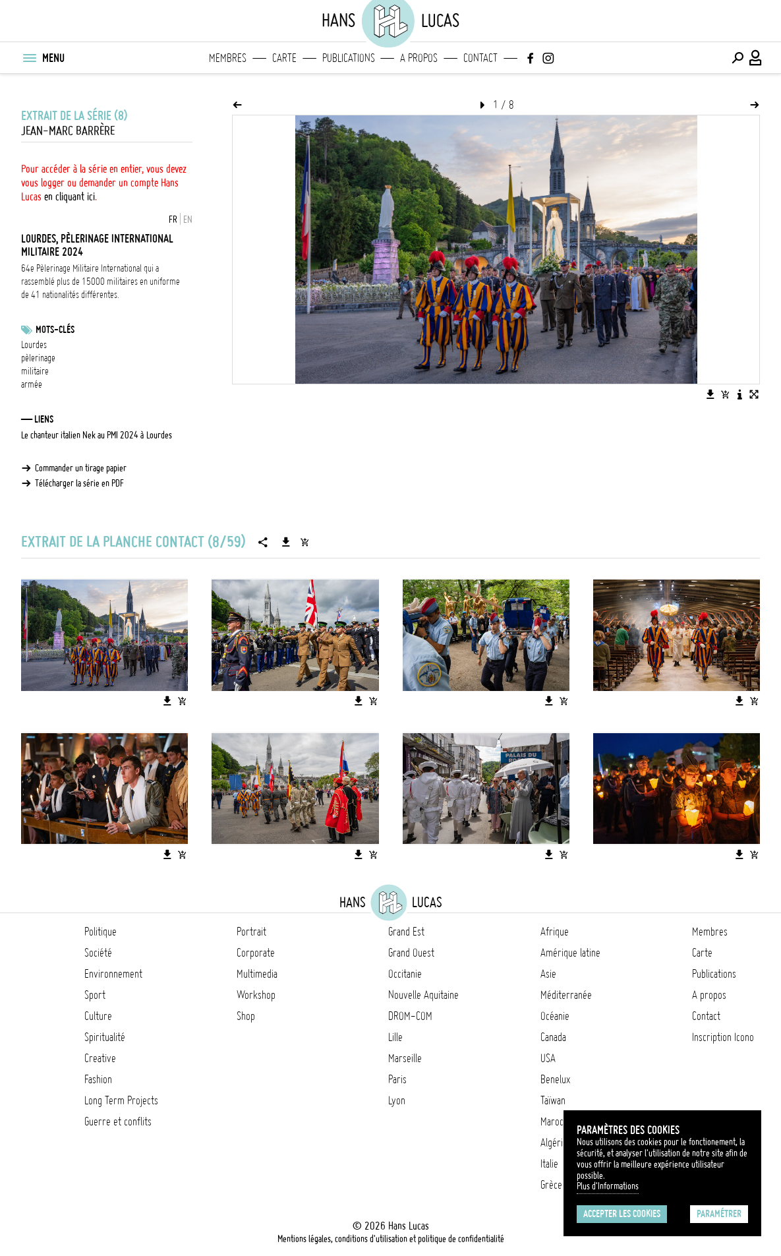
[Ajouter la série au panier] (304, 542)
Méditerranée (566, 995)
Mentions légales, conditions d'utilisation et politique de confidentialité (390, 1239)
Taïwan (552, 1100)
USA (548, 1058)
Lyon (396, 1100)
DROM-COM (410, 1016)
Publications (348, 58)
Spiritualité (104, 1037)
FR (173, 219)
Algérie (553, 1142)
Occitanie (405, 973)
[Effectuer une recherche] (737, 58)
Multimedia (257, 973)
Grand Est (406, 931)
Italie (549, 1163)
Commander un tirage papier (81, 468)
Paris (397, 1079)
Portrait (251, 931)
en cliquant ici (69, 196)
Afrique (554, 931)
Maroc (552, 1121)
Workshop (256, 995)
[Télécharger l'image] (710, 394)
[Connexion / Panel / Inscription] (756, 58)
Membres (227, 58)
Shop (246, 1016)
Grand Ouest (411, 952)
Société (98, 952)
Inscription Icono (723, 1037)
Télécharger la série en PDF (79, 483)
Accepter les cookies (621, 1214)
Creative (100, 1058)
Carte (284, 58)
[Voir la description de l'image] (739, 394)
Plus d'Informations (608, 1186)
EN (187, 219)
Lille (395, 1037)
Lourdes (34, 345)
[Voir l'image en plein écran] (754, 394)
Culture (98, 1016)
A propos (419, 58)
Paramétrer (719, 1214)
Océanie (554, 1016)
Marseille (405, 1058)
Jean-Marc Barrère (68, 130)
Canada (553, 1037)
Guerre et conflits (118, 1121)
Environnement (113, 973)
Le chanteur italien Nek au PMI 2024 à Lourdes (96, 435)
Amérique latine (570, 952)
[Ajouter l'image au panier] (725, 394)
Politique (100, 931)
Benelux (555, 1079)
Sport (94, 995)
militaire (35, 371)
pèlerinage (38, 358)
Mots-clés (55, 330)
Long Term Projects (121, 1100)
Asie (548, 973)
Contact (480, 58)
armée (31, 384)
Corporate (256, 952)
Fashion (98, 1079)
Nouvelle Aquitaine (423, 995)
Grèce (551, 1184)
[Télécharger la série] (286, 542)
